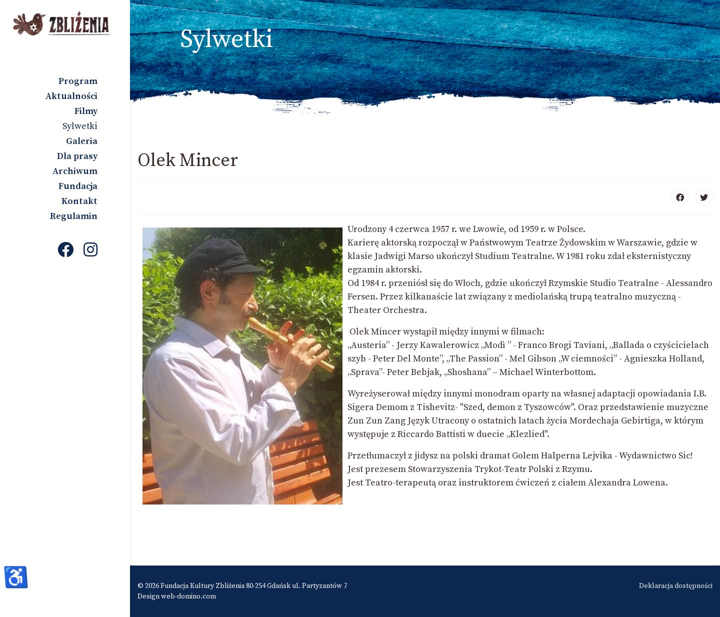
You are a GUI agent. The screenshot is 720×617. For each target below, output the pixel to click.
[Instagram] (91, 251)
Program (78, 81)
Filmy (86, 111)
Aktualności (72, 96)
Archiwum (75, 171)
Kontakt (80, 201)
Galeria (82, 141)
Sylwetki (80, 126)
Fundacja (78, 186)
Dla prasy (77, 156)
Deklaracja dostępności (675, 586)
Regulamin (74, 216)
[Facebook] (66, 251)
